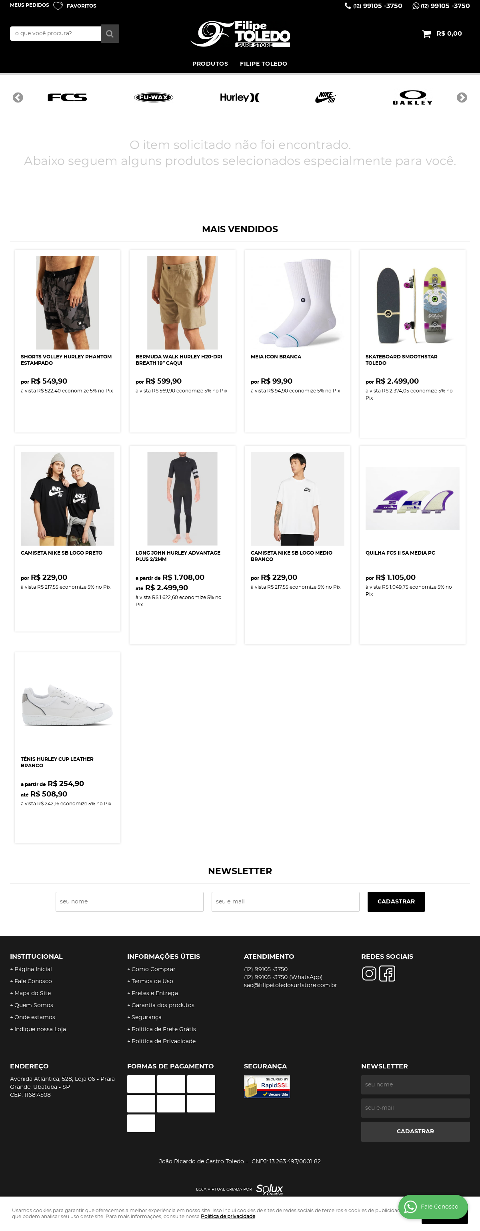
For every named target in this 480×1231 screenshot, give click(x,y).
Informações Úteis (163, 956)
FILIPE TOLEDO (264, 64)
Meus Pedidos (29, 5)
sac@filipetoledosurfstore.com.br (290, 985)
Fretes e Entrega (155, 993)
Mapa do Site (32, 993)
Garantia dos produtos (163, 1005)
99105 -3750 (377, 6)
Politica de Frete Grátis (164, 1029)
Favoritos (81, 6)
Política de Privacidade (164, 1041)
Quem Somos (33, 1005)
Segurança (147, 1017)
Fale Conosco (33, 981)
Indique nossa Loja (40, 1029)
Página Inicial (33, 969)
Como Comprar (154, 969)
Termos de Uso (152, 981)
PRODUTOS (210, 64)
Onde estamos (34, 1017)
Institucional (36, 956)
